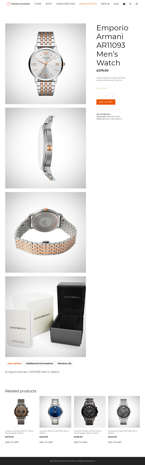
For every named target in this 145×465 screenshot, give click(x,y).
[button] (137, 4)
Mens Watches (88, 4)
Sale (116, 4)
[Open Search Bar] (130, 4)
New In (105, 4)
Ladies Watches (65, 4)
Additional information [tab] (39, 363)
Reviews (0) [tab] (64, 363)
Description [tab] (14, 363)
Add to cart (106, 102)
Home (37, 4)
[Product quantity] (106, 96)
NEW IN (119, 119)
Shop (48, 4)
